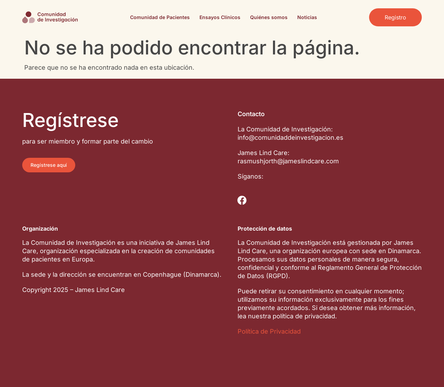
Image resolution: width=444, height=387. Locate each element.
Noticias (307, 17)
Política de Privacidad (269, 331)
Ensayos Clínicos (219, 17)
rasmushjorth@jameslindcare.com (288, 161)
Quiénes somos (269, 17)
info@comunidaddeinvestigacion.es (290, 137)
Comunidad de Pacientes (160, 17)
